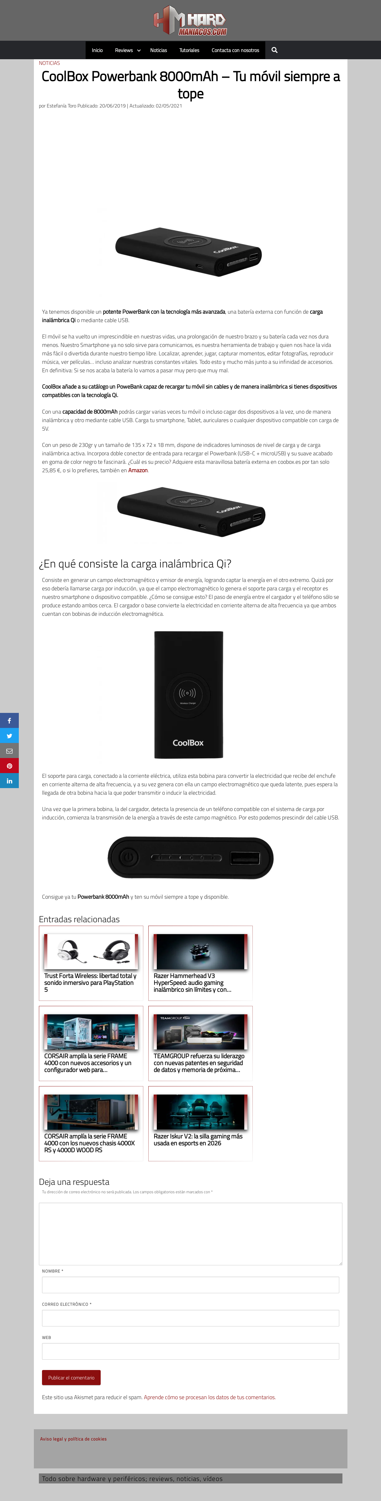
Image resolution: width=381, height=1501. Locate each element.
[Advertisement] (190, 161)
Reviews (124, 50)
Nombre (52, 1271)
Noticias (158, 50)
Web (46, 1337)
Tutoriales (189, 50)
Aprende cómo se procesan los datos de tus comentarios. (210, 1397)
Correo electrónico (67, 1304)
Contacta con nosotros (235, 50)
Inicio (97, 50)
